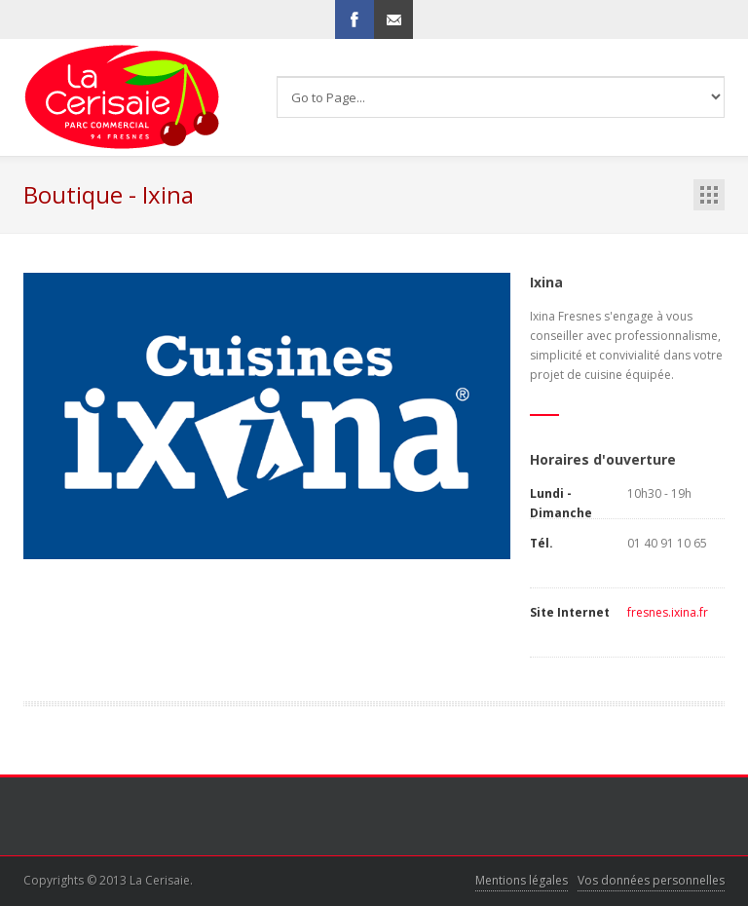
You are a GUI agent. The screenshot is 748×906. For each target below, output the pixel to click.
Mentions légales (521, 880)
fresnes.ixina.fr (667, 612)
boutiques (709, 194)
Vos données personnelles (651, 880)
